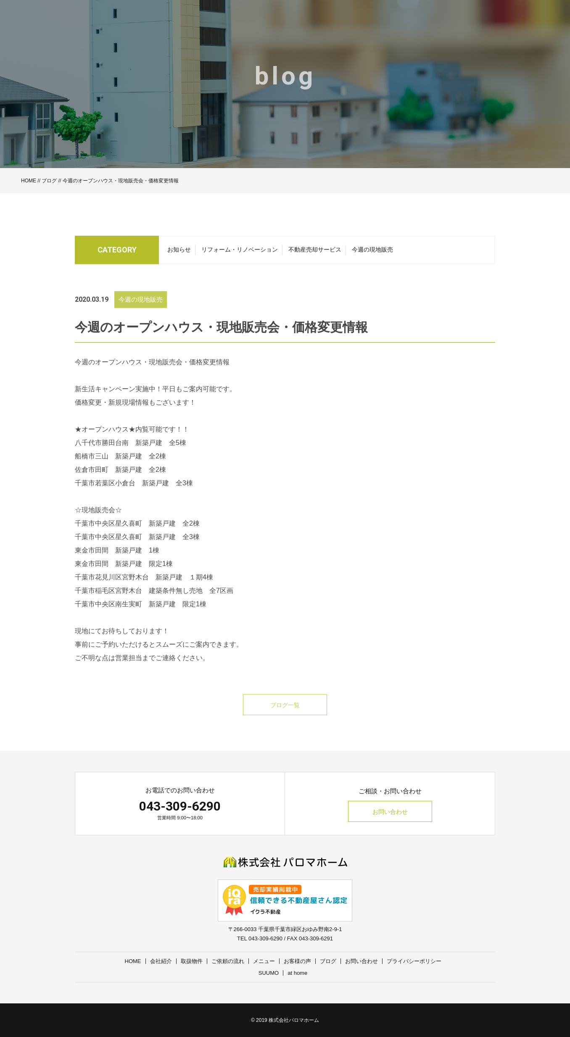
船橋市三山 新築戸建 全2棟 (120, 466)
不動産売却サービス (314, 251)
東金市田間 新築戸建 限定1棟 (124, 573)
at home (297, 973)
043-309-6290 (180, 806)
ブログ (49, 181)
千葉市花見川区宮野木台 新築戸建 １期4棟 (144, 587)
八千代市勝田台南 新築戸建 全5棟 (130, 452)
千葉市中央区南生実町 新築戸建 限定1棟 (140, 614)
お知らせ (179, 251)
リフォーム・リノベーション (239, 251)
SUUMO (269, 973)
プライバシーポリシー (414, 961)
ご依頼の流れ (227, 961)
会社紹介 (161, 961)
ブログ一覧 (285, 715)
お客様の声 (297, 961)
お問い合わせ (390, 811)
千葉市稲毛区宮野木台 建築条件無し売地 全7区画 (154, 600)
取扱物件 (192, 961)
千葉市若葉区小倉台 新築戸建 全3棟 (134, 493)
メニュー (264, 961)
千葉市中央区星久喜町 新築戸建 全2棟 (137, 533)
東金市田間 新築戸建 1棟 (117, 560)
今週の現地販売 (372, 251)
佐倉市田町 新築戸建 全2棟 (120, 479)
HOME (28, 181)
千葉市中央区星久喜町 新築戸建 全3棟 (137, 546)
